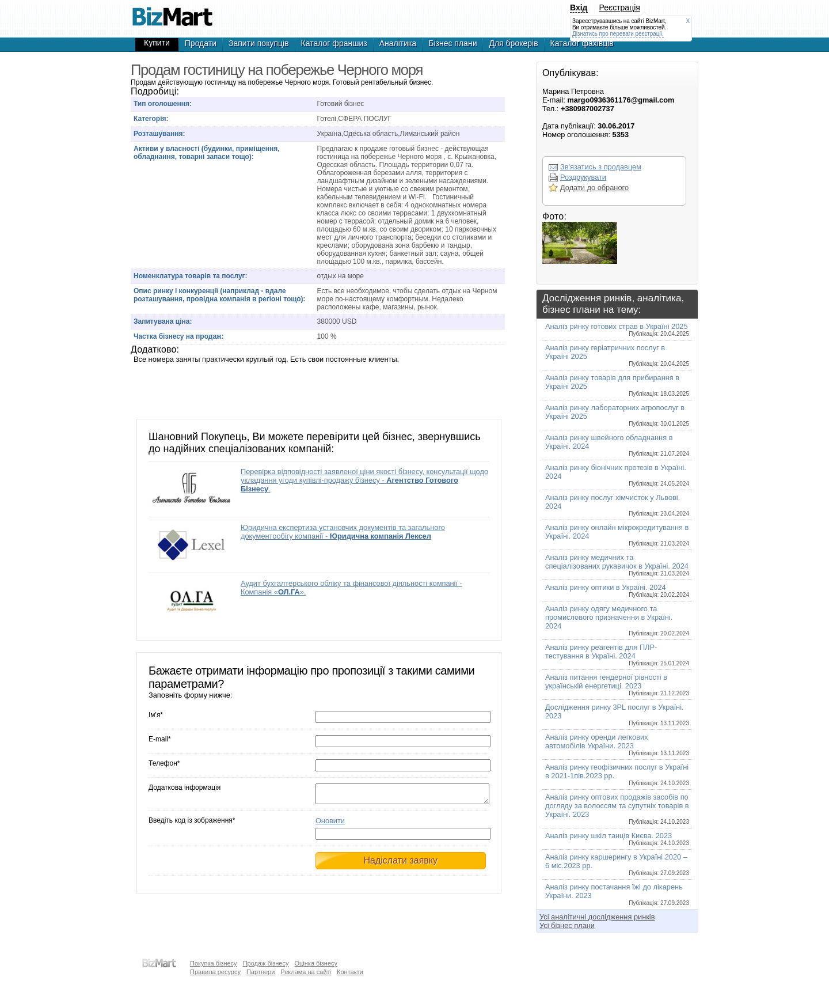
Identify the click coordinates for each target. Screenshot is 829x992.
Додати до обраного (594, 187)
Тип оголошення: (163, 104)
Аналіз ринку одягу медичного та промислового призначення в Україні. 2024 (617, 620)
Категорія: (151, 119)
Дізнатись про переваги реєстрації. (618, 34)
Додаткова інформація (184, 787)
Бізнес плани (452, 43)
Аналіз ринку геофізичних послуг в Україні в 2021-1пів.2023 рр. (617, 774)
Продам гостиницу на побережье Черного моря (172, 11)
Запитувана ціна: (163, 321)
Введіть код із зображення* (192, 824)
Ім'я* (156, 715)
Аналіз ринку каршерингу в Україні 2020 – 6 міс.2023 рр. (617, 864)
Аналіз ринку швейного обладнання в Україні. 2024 (617, 445)
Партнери (260, 971)
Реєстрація (619, 7)
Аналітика (398, 43)
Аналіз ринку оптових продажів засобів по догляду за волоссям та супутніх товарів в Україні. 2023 (617, 809)
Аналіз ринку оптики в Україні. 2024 (617, 590)
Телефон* (164, 763)
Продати (200, 43)
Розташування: (159, 134)
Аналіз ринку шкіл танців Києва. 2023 (617, 838)
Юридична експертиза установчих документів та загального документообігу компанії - (343, 531)
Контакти (350, 971)
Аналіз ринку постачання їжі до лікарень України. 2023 (617, 894)
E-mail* (160, 739)
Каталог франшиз (334, 43)
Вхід (579, 7)
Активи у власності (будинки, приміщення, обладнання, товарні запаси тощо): (207, 153)
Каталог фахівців (582, 43)
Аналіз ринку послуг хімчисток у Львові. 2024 (617, 505)
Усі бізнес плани (567, 925)
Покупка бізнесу (213, 963)
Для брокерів (513, 43)
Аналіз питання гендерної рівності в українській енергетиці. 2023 (617, 684)
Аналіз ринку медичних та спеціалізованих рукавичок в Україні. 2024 (617, 565)
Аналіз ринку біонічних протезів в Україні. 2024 (617, 475)
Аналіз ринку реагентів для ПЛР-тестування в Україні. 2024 (617, 655)
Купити (157, 42)
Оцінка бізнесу (315, 963)
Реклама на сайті (305, 971)
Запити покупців (259, 43)
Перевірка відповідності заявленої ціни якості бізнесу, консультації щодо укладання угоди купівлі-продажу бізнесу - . (364, 480)
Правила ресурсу (215, 971)
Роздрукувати (583, 177)
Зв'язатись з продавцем (600, 166)
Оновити (330, 824)
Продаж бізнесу (266, 963)
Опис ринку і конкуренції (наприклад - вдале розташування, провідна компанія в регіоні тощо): (220, 295)
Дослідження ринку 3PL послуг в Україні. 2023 (617, 714)
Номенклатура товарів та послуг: (191, 276)
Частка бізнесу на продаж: (179, 336)
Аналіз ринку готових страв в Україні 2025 (617, 329)
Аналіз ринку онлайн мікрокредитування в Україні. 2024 (617, 535)
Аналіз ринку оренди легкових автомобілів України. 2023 (617, 744)
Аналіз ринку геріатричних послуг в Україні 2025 (617, 355)
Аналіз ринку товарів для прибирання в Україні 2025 (617, 385)
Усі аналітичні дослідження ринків (597, 917)
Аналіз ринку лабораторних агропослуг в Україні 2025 (617, 415)
